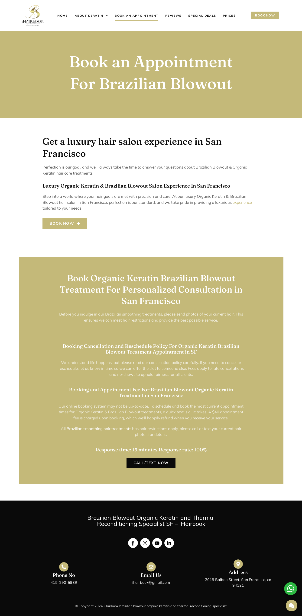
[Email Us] (151, 566)
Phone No (63, 575)
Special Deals (202, 15)
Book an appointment (136, 15)
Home (62, 15)
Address (238, 572)
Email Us (151, 575)
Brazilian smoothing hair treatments (98, 428)
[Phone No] (63, 566)
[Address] (238, 564)
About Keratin (91, 15)
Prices (229, 15)
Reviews (173, 15)
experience (242, 202)
